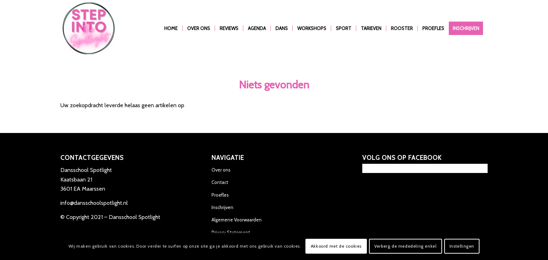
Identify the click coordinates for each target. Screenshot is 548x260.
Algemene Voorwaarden (237, 220)
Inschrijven (222, 207)
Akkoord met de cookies (336, 246)
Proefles (220, 195)
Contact (220, 182)
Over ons (221, 170)
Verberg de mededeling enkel (405, 246)
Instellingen (461, 246)
